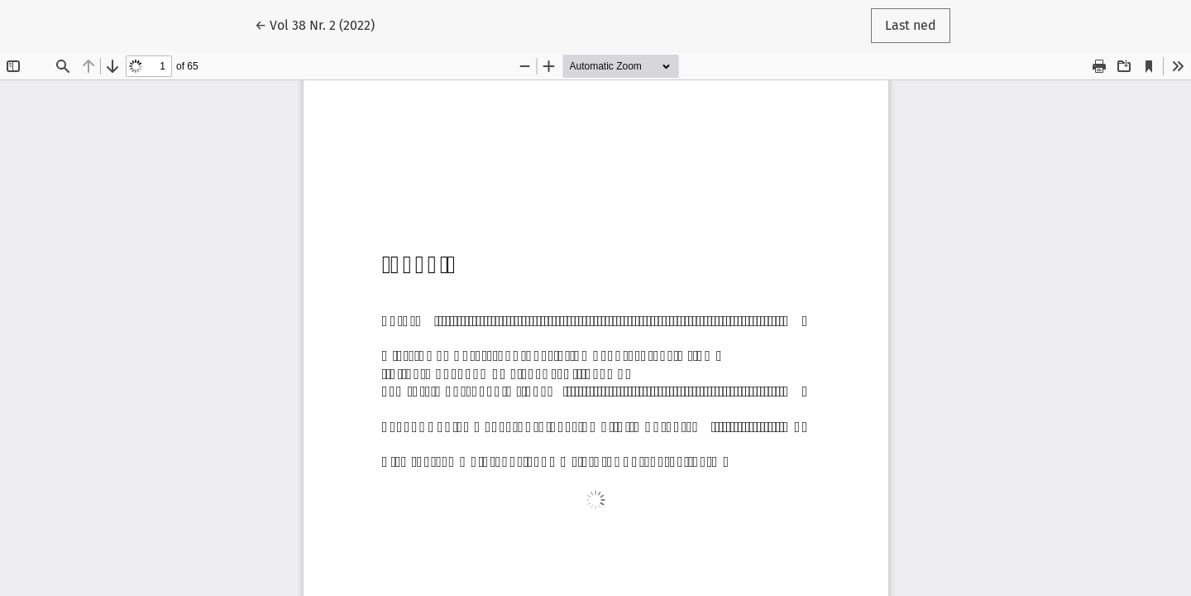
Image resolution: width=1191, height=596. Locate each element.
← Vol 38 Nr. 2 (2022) (322, 24)
